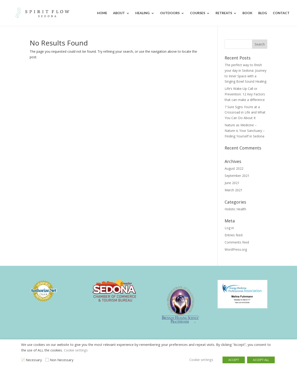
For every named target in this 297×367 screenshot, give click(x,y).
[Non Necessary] (47, 360)
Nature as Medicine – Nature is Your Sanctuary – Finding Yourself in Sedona (245, 130)
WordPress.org (236, 249)
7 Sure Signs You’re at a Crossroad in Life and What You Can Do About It (245, 112)
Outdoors (170, 13)
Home (102, 13)
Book (247, 13)
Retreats (224, 13)
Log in (229, 228)
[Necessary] (23, 360)
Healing (142, 13)
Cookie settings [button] (76, 350)
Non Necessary (61, 359)
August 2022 (234, 168)
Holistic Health (235, 209)
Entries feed (233, 235)
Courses (197, 13)
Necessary (34, 359)
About (119, 13)
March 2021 (233, 190)
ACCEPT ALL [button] (261, 360)
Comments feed (237, 242)
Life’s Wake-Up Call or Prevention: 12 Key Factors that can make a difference (245, 94)
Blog (262, 13)
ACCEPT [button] (233, 360)
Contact (281, 13)
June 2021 (232, 183)
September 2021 (237, 175)
